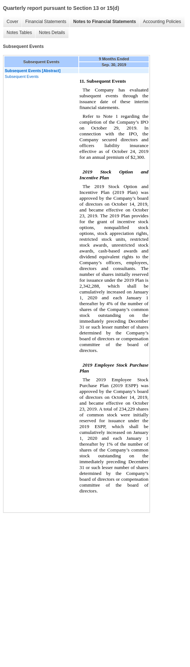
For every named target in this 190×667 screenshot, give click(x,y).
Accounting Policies (162, 21)
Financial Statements (45, 21)
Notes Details (52, 32)
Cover (12, 21)
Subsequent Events (21, 76)
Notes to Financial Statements (104, 21)
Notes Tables (19, 32)
